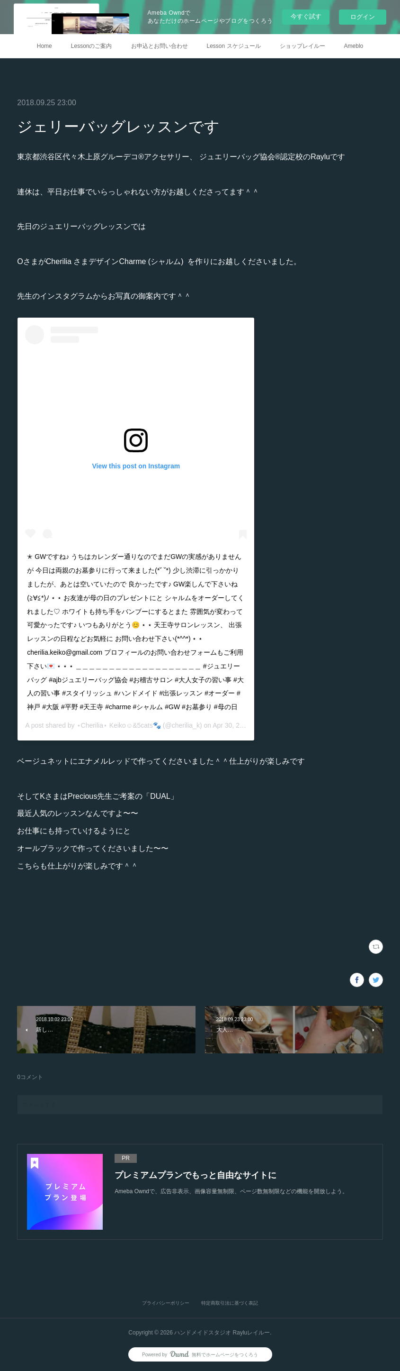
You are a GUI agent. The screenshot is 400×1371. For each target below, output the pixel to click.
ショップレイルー (302, 46)
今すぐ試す (306, 16)
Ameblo (354, 46)
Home (44, 46)
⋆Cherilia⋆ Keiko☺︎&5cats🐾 (119, 725)
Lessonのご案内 (91, 46)
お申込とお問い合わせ (159, 46)
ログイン (362, 16)
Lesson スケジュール (234, 46)
